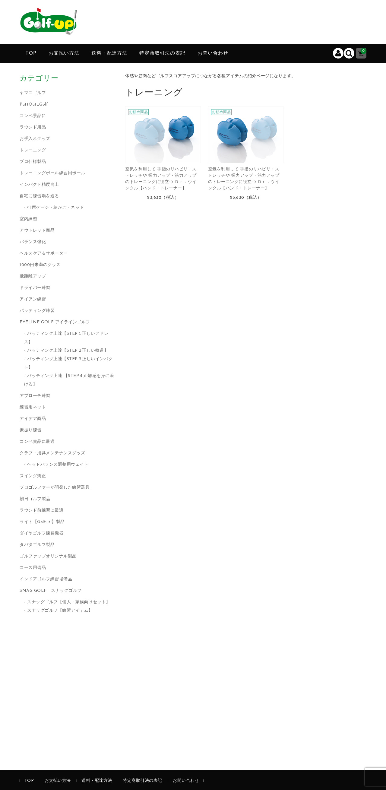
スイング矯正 (33, 476)
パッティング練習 (37, 311)
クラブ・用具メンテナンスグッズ (52, 453)
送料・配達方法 (109, 53)
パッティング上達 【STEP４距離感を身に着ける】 (69, 380)
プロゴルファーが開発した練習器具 (55, 487)
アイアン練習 (33, 299)
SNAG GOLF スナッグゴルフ (51, 591)
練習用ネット (33, 407)
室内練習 (28, 219)
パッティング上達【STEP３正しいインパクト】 (68, 363)
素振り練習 (31, 430)
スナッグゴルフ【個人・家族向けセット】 (68, 602)
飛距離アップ (33, 276)
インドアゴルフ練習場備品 (46, 579)
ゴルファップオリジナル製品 (48, 556)
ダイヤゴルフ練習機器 (41, 533)
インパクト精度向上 (39, 184)
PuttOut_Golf (34, 104)
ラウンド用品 (33, 127)
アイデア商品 (33, 419)
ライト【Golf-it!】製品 (42, 522)
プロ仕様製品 (33, 162)
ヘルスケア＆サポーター (44, 253)
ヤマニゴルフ (33, 93)
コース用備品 (33, 568)
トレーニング (33, 150)
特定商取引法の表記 (162, 53)
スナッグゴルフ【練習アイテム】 (60, 610)
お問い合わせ (213, 53)
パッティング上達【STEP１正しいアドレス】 (66, 338)
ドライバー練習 (35, 288)
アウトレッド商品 (37, 230)
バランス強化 (33, 242)
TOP (31, 53)
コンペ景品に (33, 116)
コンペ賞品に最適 (37, 441)
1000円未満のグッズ (40, 265)
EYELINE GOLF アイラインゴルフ (55, 322)
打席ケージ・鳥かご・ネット (55, 207)
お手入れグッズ (35, 139)
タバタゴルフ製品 (37, 545)
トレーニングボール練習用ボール (52, 173)
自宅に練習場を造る (39, 196)
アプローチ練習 (35, 396)
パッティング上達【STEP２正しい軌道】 (67, 350)
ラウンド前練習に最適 (41, 510)
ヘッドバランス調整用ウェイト (57, 464)
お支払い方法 (64, 53)
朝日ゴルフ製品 (35, 499)
